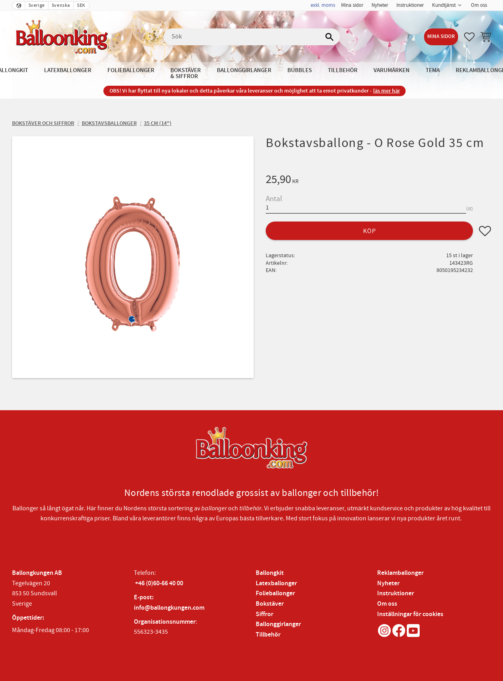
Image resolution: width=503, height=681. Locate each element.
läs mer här (386, 91)
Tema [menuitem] (433, 70)
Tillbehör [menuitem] (343, 70)
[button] (469, 37)
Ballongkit (270, 573)
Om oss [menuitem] (479, 5)
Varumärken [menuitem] (392, 70)
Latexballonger (276, 583)
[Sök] (330, 36)
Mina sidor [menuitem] (352, 5)
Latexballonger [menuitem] (67, 70)
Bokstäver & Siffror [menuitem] (185, 73)
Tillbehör (268, 635)
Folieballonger (275, 593)
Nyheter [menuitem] (380, 5)
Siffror (264, 614)
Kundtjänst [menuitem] (444, 5)
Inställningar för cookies (410, 614)
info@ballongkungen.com (169, 608)
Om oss (387, 604)
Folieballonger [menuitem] (130, 70)
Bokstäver (270, 604)
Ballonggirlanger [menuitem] (244, 70)
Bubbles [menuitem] (299, 70)
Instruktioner (395, 593)
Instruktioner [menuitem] (410, 5)
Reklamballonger (400, 573)
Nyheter (388, 583)
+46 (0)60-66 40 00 (159, 583)
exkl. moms (323, 5)
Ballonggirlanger (278, 624)
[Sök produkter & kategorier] (252, 36)
